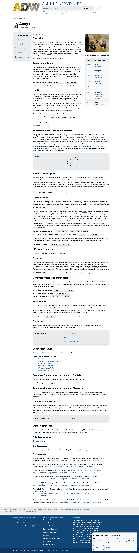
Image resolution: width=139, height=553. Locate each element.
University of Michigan (20, 520)
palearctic (58, 82)
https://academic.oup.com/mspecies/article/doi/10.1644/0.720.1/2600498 (65, 473)
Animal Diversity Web (61, 3)
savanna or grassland (59, 117)
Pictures (19, 39)
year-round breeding (79, 231)
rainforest (39, 120)
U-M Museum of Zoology (21, 523)
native (48, 85)
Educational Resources (50, 529)
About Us (46, 523)
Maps (18, 52)
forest (75, 117)
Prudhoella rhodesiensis (46, 366)
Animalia (21, 18)
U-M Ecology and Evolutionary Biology (25, 526)
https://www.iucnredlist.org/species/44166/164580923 (78, 502)
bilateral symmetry (77, 193)
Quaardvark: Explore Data (51, 538)
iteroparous (62, 231)
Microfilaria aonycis (44, 359)
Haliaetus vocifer (71, 341)
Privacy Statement (49, 544)
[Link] (49, 418)
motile (76, 273)
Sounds (19, 43)
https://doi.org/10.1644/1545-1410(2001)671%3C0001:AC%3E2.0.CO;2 (62, 479)
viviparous (93, 234)
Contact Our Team (52, 550)
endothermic (60, 193)
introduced (71, 82)
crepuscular (64, 273)
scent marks (62, 293)
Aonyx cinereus (85, 137)
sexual (82, 234)
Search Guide (62, 14)
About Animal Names (50, 526)
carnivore (50, 316)
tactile (55, 296)
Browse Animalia (48, 520)
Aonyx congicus (99, 137)
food (51, 383)
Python (67, 337)
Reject (108, 548)
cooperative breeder (68, 208)
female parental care (60, 244)
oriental (38, 85)
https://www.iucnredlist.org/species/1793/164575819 (70, 467)
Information (21, 35)
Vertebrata (98, 75)
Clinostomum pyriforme (46, 363)
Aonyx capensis (74, 137)
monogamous (51, 208)
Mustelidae (98, 92)
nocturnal (51, 273)
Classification (22, 57)
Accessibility (47, 541)
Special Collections (49, 532)
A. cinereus (100, 139)
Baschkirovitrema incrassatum (48, 361)
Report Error (65, 550)
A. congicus (83, 146)
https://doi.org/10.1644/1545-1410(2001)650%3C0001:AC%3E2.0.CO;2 (62, 485)
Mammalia (98, 81)
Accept (98, 548)
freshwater (67, 114)
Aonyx (27, 18)
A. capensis (47, 148)
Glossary (46, 535)
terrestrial (53, 114)
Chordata (98, 70)
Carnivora (98, 87)
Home (15, 18)
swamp (45, 126)
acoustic (58, 290)
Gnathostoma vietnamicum (47, 370)
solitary (86, 273)
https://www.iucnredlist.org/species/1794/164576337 (77, 460)
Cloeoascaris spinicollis (46, 368)
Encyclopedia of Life (39, 441)
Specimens (21, 48)
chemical (69, 290)
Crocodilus (69, 333)
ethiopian (60, 85)
